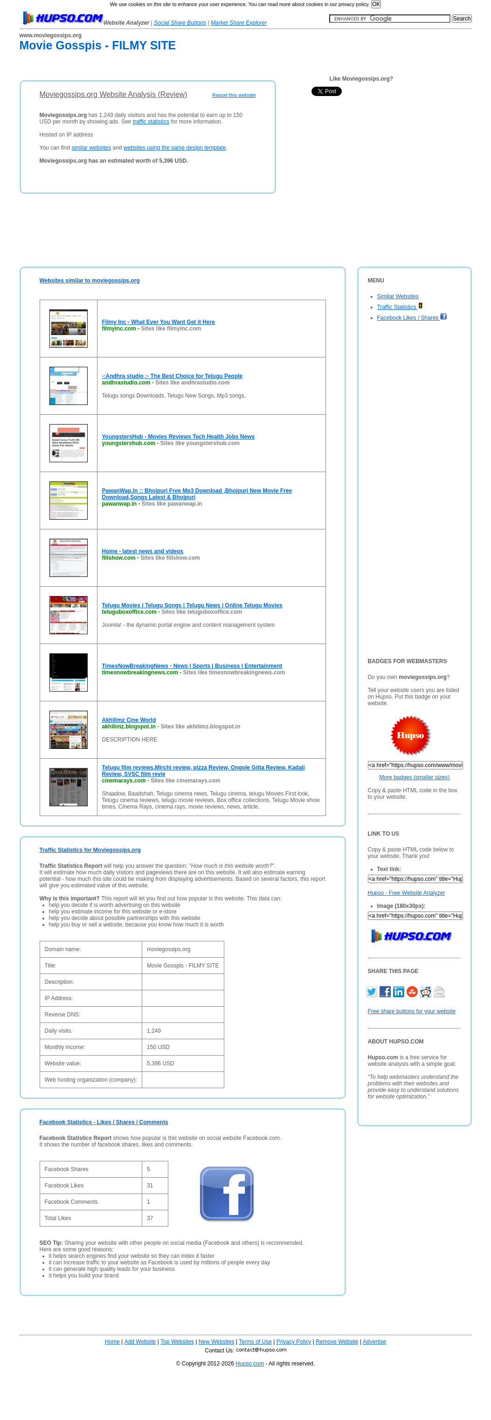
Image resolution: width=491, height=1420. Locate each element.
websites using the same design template (175, 147)
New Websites (216, 1341)
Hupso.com (249, 1363)
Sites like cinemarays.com (185, 780)
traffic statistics (151, 121)
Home (112, 1341)
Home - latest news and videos (143, 551)
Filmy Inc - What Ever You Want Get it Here (158, 322)
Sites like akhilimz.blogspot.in (201, 726)
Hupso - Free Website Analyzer (406, 893)
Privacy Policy (294, 1341)
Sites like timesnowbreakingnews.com (234, 672)
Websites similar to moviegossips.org (90, 280)
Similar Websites (398, 296)
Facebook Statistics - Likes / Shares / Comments (104, 1122)
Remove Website (337, 1341)
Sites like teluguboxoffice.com (202, 612)
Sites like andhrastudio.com (192, 382)
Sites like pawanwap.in (172, 504)
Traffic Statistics (400, 307)
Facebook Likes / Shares (412, 318)
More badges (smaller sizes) (415, 777)
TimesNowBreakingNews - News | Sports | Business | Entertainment (192, 666)
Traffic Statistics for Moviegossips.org (90, 850)
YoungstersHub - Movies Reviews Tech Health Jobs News (178, 436)
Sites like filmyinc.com (171, 328)
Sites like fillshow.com (170, 558)
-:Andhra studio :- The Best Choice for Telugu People (172, 376)
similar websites (91, 147)
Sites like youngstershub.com (200, 443)
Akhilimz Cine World (129, 720)
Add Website (140, 1341)
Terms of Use (255, 1341)
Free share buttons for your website (412, 1011)
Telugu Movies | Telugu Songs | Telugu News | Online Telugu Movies (192, 605)
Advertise (374, 1341)
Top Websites (177, 1341)
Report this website (234, 95)
